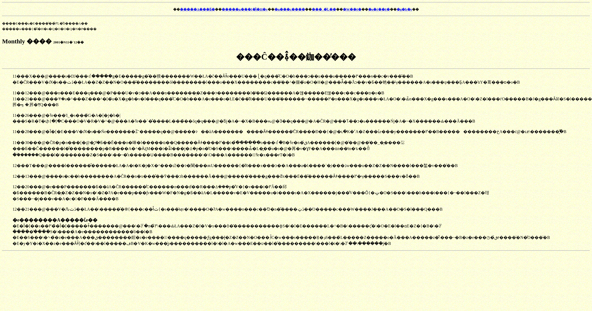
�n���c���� (289, 9)
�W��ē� (352, 9)
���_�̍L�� (324, 9)
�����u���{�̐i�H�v (245, 9)
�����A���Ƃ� (197, 9)
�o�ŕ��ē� (379, 9)
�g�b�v (404, 9)
